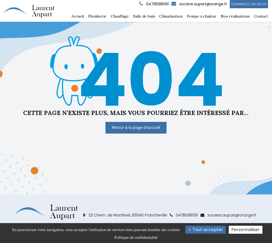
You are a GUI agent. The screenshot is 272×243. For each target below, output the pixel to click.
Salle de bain (144, 16)
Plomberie (97, 16)
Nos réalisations (235, 16)
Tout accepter (205, 230)
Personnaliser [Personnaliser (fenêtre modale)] (245, 230)
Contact (261, 16)
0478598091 (184, 215)
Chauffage (120, 16)
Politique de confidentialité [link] (136, 237)
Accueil (77, 16)
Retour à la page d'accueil (136, 127)
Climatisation (170, 16)
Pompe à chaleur (201, 16)
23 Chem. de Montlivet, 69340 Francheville (125, 215)
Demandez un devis (248, 4)
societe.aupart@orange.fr (199, 4)
